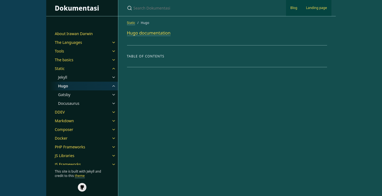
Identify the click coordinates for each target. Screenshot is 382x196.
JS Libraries (64, 155)
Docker (61, 138)
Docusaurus (68, 103)
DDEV (60, 112)
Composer (64, 129)
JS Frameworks (68, 164)
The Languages (68, 42)
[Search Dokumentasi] (191, 8)
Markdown (64, 120)
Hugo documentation (149, 33)
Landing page (316, 7)
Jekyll (62, 77)
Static (60, 68)
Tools (59, 51)
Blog (293, 7)
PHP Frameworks (70, 146)
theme (80, 175)
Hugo (63, 85)
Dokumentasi (77, 8)
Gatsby (64, 94)
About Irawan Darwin (74, 33)
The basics (64, 59)
